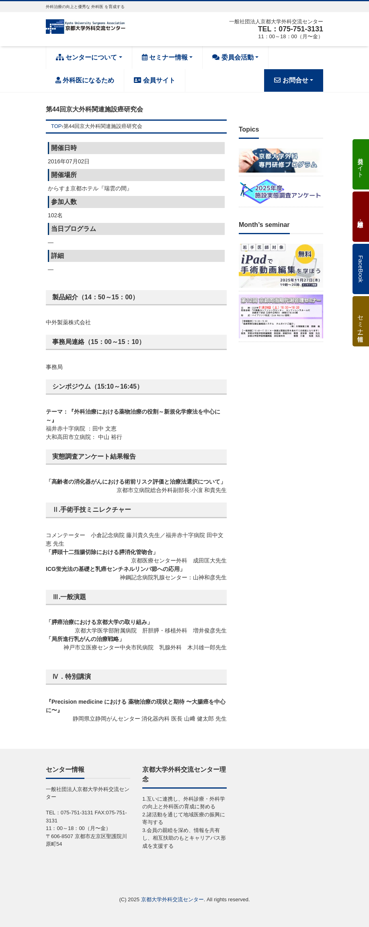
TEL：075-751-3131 (290, 29)
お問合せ (291, 80)
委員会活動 (232, 57)
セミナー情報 (165, 57)
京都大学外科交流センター (172, 899)
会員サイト (154, 80)
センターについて (86, 57)
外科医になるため (84, 80)
